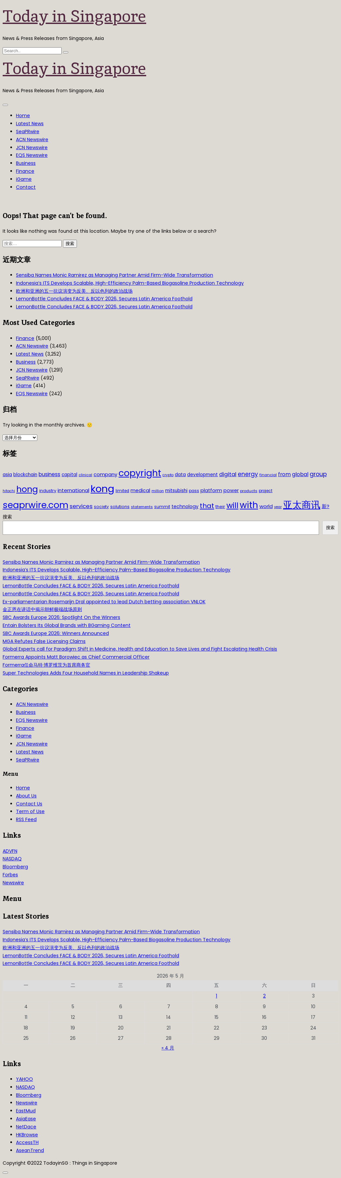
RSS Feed (26, 819)
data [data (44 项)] (180, 474)
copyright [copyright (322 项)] (140, 473)
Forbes (10, 874)
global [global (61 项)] (300, 474)
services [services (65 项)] (81, 506)
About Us (26, 795)
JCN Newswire (32, 147)
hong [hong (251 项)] (27, 489)
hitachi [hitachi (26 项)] (9, 490)
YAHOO (24, 1079)
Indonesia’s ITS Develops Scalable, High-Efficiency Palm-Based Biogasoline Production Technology (130, 283)
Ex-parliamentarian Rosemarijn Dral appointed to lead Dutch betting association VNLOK (104, 601)
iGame (24, 179)
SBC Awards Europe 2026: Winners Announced (56, 633)
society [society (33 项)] (101, 506)
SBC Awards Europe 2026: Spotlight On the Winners (61, 617)
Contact (26, 187)
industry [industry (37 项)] (47, 490)
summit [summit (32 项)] (162, 506)
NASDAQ (12, 858)
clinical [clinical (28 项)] (85, 474)
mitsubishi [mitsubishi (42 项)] (176, 490)
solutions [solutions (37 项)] (120, 506)
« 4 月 (168, 1047)
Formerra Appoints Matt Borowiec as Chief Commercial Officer (76, 657)
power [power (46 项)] (231, 490)
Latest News (30, 123)
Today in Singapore (74, 16)
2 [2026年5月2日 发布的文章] (264, 996)
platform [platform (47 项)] (211, 490)
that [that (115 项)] (207, 505)
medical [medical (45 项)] (140, 490)
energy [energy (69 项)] (248, 474)
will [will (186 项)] (232, 505)
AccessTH (27, 1142)
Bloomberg (15, 866)
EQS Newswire (32, 155)
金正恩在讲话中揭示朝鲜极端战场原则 (42, 609)
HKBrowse (27, 1134)
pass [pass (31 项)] (194, 490)
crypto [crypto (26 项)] (168, 474)
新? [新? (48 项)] (325, 506)
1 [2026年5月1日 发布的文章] (216, 996)
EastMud (26, 1110)
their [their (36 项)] (220, 506)
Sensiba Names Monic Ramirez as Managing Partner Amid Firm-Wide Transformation (114, 275)
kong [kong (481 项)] (102, 488)
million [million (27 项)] (158, 490)
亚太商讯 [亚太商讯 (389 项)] (301, 504)
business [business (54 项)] (49, 474)
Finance (25, 171)
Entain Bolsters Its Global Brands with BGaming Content (67, 625)
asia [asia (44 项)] (7, 474)
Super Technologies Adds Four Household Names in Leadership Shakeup (86, 673)
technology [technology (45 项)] (184, 506)
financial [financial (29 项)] (268, 474)
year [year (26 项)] (278, 506)
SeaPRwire (27, 131)
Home (23, 115)
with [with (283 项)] (249, 505)
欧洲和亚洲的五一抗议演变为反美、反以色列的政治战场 (74, 291)
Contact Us (29, 803)
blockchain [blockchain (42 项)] (25, 474)
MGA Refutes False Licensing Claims (44, 641)
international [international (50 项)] (73, 490)
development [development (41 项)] (202, 474)
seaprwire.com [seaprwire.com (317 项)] (35, 505)
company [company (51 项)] (105, 474)
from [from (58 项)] (284, 474)
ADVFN (10, 851)
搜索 (7, 516)
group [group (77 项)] (318, 474)
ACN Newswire (32, 139)
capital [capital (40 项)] (69, 474)
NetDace (26, 1126)
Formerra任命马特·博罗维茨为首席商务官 (46, 665)
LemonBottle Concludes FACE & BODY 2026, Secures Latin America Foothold (104, 298)
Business (26, 163)
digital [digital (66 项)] (227, 474)
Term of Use (30, 811)
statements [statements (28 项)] (142, 506)
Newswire (13, 882)
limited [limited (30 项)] (122, 490)
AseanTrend (30, 1150)
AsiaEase (26, 1118)
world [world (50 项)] (266, 506)
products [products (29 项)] (248, 490)
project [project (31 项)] (265, 490)
